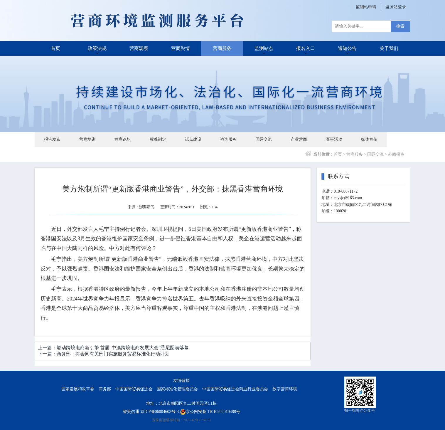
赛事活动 (334, 139)
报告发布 (52, 139)
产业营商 (299, 139)
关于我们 (389, 48)
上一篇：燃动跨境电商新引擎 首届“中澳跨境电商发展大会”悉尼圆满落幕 (113, 347)
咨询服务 (228, 139)
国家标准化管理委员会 (177, 389)
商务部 (105, 389)
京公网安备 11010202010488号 (210, 411)
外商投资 (396, 154)
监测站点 (263, 48)
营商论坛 (122, 139)
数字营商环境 (284, 389)
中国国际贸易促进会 (133, 389)
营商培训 (87, 139)
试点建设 (193, 139)
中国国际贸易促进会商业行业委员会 (235, 389)
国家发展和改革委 (77, 389)
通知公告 (347, 48)
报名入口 (305, 48)
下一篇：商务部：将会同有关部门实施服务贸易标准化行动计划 (103, 353)
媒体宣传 (369, 139)
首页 (55, 48)
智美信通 (131, 411)
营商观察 (138, 48)
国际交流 (263, 139)
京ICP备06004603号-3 (159, 411)
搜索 (400, 26)
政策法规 (97, 48)
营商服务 (222, 48)
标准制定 (158, 139)
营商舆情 (180, 48)
